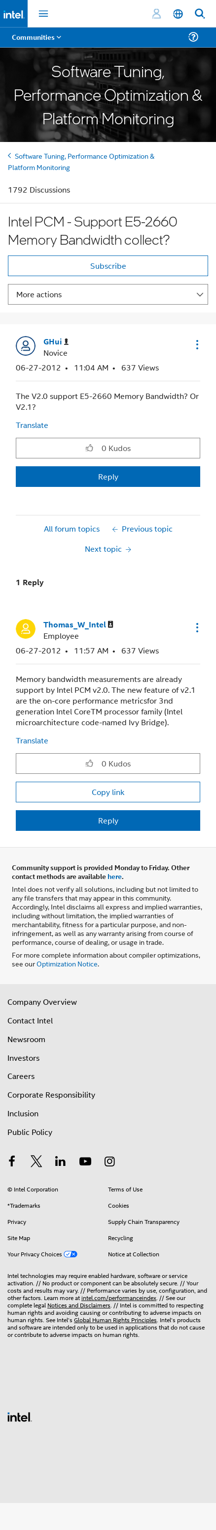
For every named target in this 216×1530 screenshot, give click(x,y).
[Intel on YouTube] (85, 1162)
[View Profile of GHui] (56, 341)
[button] (196, 344)
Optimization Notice (67, 963)
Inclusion (22, 1113)
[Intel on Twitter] (36, 1162)
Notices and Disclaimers (78, 1304)
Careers (21, 1075)
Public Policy (29, 1131)
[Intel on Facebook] (11, 1162)
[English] (178, 14)
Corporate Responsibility (51, 1094)
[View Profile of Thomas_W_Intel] (78, 624)
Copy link (108, 791)
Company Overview (42, 1001)
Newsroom (26, 1039)
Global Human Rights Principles (115, 1319)
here (115, 876)
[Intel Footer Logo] (19, 1415)
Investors (23, 1057)
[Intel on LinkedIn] (60, 1162)
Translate (32, 424)
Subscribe (108, 265)
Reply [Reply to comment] (108, 820)
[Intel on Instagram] (109, 1162)
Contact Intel (30, 1020)
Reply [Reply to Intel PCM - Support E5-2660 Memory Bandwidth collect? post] (108, 476)
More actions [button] (39, 294)
